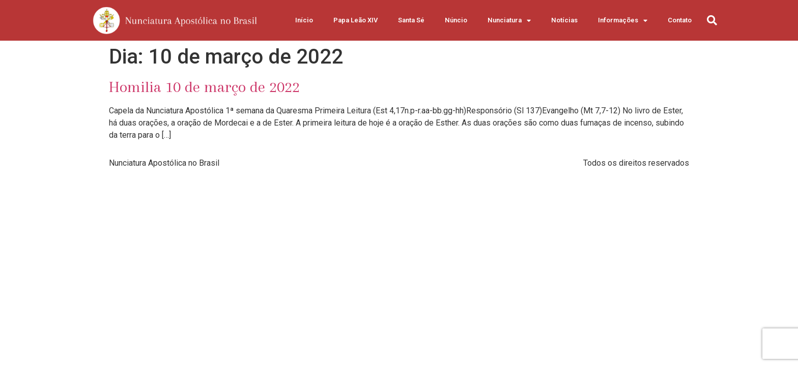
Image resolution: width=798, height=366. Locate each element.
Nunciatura (509, 20)
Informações (622, 20)
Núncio (456, 20)
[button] (712, 20)
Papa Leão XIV (355, 20)
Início (304, 20)
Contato (680, 20)
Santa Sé (411, 20)
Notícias (564, 20)
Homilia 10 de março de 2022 (204, 87)
